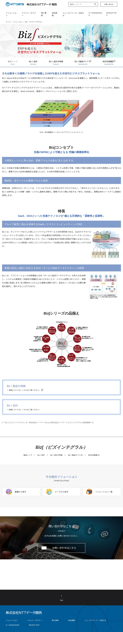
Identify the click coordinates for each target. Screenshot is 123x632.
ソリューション (11, 14)
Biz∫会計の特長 (56, 62)
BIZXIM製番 (109, 62)
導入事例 (43, 14)
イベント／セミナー (29, 14)
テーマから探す (61, 492)
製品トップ (12, 62)
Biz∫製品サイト (83, 62)
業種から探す (20, 492)
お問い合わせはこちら (64, 547)
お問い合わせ (109, 4)
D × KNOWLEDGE (95, 14)
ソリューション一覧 (103, 492)
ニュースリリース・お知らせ (73, 14)
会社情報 (54, 14)
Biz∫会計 (33, 62)
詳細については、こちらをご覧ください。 (25, 390)
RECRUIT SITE (111, 14)
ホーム (8, 22)
